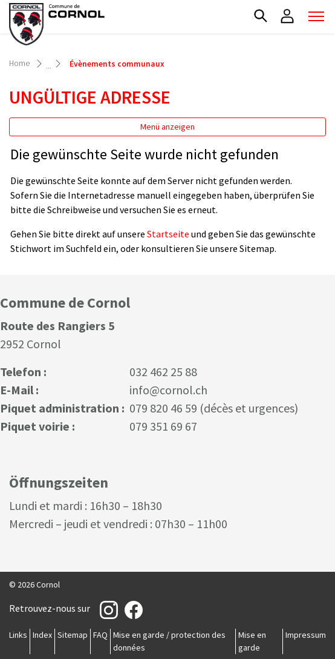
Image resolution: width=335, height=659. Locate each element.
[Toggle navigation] (316, 16)
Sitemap (72, 634)
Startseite (168, 234)
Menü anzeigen (167, 126)
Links (18, 634)
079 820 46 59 (163, 408)
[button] (261, 16)
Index (42, 634)
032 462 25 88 (163, 371)
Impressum (305, 634)
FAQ (100, 634)
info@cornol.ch (168, 389)
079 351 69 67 (163, 426)
